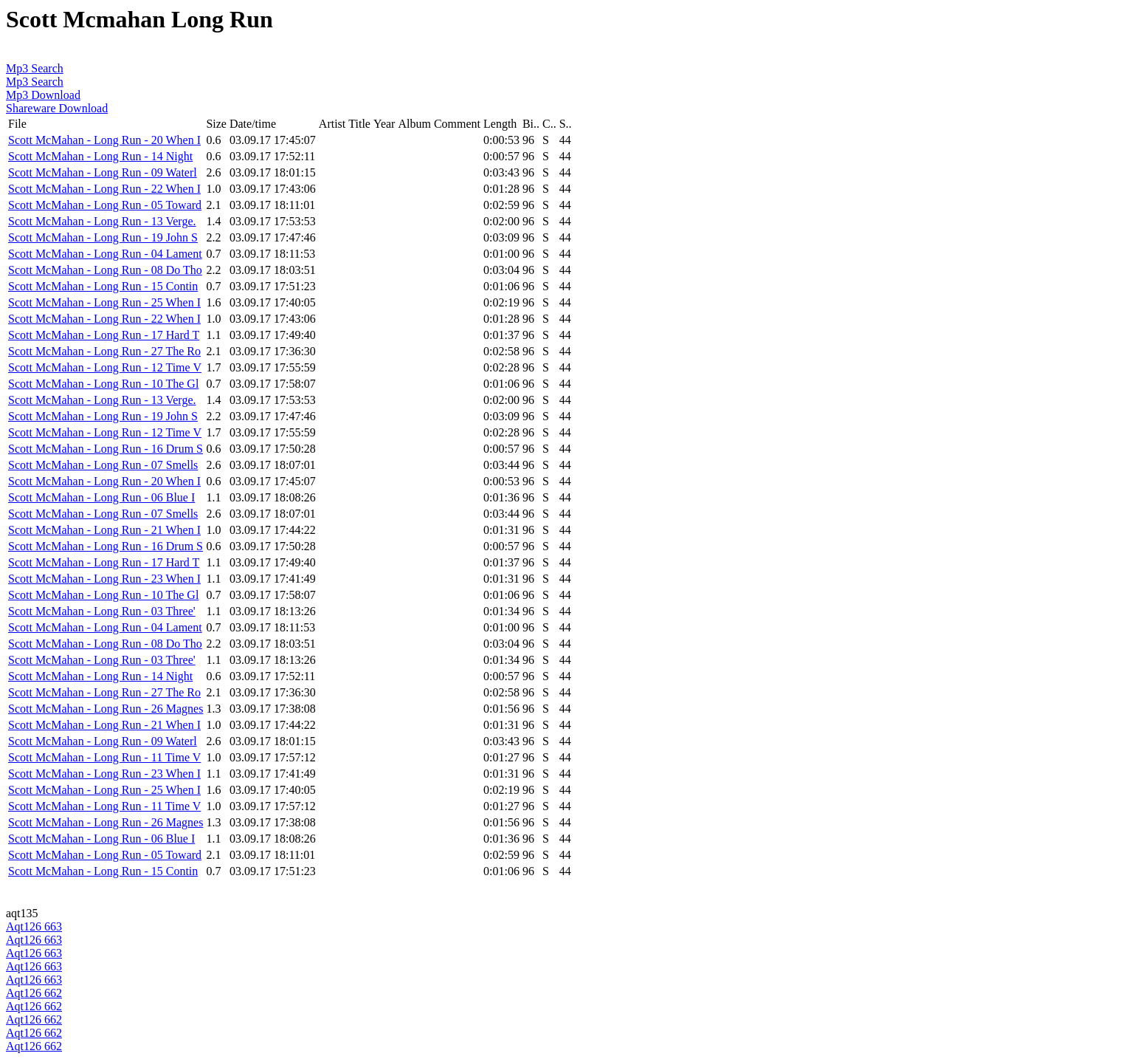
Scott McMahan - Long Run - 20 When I (104, 140)
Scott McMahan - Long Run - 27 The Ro (104, 351)
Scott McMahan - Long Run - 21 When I (104, 530)
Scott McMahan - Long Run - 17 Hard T (103, 335)
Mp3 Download (43, 95)
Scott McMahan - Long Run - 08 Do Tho (105, 270)
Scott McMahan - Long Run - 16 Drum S (105, 448)
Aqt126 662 (34, 993)
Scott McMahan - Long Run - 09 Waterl (102, 172)
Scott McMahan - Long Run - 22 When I (104, 188)
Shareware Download (57, 108)
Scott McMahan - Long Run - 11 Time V (104, 757)
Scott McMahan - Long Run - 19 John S (103, 237)
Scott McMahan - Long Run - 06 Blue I (101, 497)
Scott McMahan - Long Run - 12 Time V (104, 367)
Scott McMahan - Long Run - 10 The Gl (103, 383)
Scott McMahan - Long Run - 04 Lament (105, 253)
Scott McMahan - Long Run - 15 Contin (103, 286)
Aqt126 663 (34, 926)
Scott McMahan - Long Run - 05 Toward (104, 205)
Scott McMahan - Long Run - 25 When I (104, 302)
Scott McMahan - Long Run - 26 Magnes (105, 708)
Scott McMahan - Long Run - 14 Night (100, 156)
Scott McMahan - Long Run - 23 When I (104, 578)
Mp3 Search (34, 68)
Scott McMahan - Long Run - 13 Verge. (102, 221)
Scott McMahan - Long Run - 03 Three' (102, 611)
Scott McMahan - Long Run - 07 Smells (103, 465)
